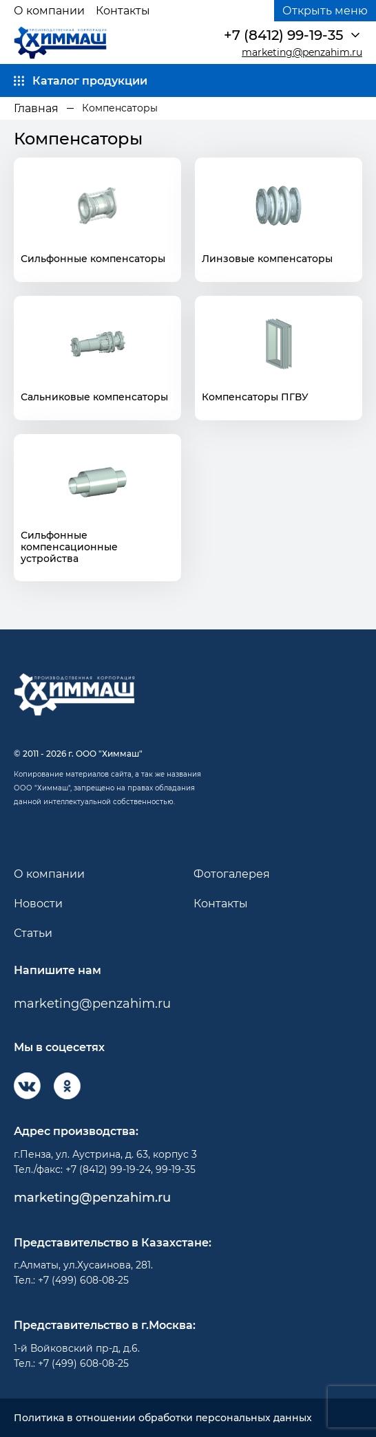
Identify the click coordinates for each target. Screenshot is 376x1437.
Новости (38, 903)
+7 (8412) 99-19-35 (283, 35)
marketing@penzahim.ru (302, 52)
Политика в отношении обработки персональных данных (163, 1418)
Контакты (123, 10)
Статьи (33, 933)
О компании (49, 10)
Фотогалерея (232, 873)
